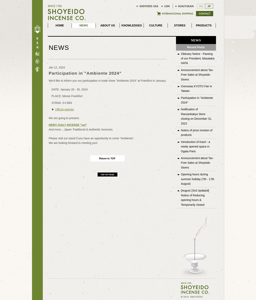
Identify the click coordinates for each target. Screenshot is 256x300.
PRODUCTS (204, 25)
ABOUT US (107, 25)
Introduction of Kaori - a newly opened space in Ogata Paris (195, 146)
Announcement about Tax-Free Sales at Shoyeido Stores (197, 74)
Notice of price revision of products (197, 132)
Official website (64, 109)
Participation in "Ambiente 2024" (197, 100)
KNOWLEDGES (131, 25)
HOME (60, 25)
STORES (179, 25)
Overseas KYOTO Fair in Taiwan (196, 88)
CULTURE (155, 25)
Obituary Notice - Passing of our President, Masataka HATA (198, 58)
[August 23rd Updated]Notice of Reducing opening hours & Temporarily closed (195, 197)
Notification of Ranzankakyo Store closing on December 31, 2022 (196, 116)
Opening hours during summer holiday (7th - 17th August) (197, 179)
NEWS (83, 25)
